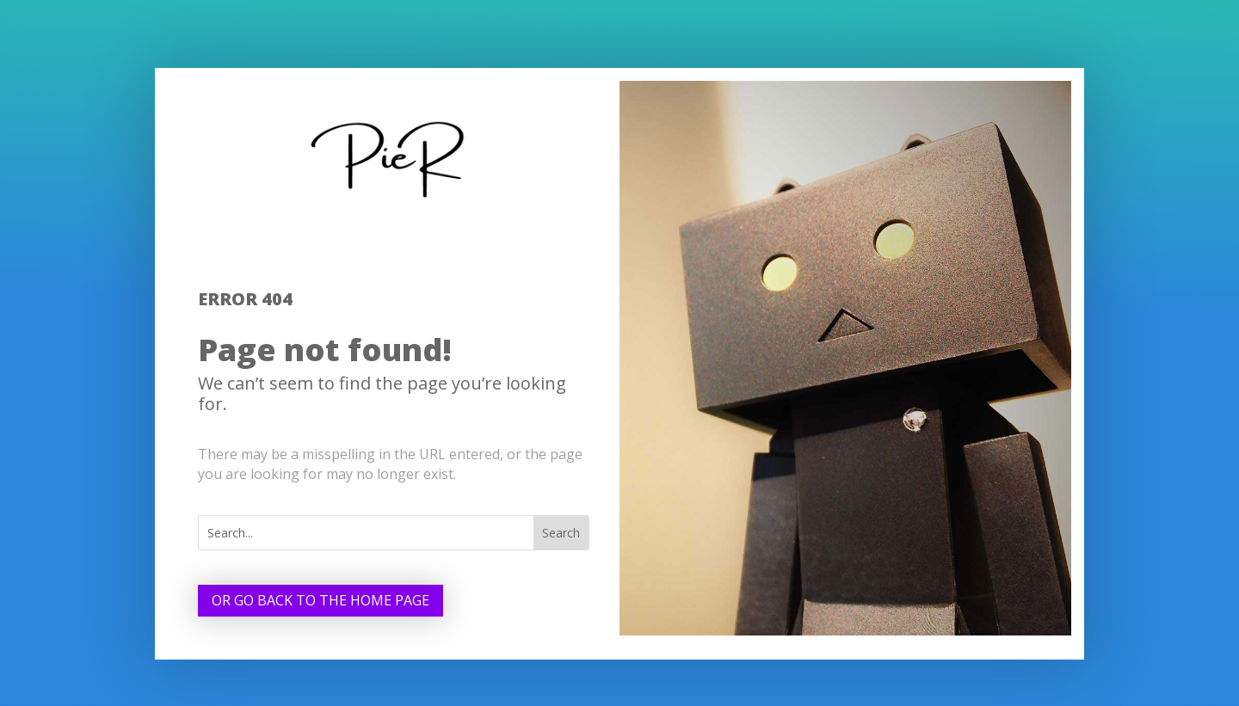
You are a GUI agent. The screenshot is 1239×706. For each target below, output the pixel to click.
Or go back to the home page (320, 600)
